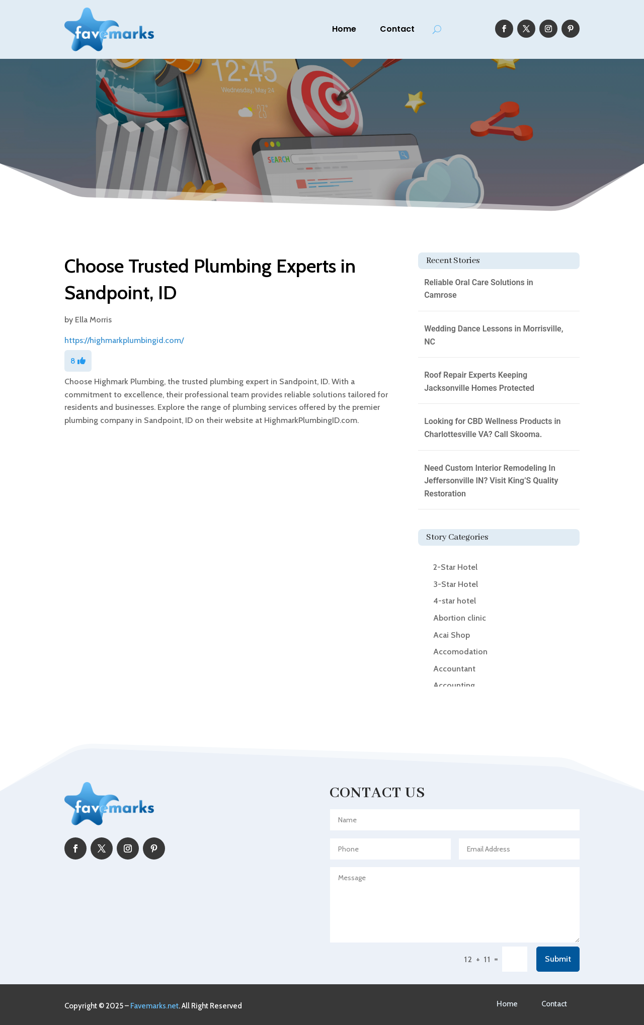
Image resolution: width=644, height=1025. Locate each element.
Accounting (454, 685)
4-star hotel (454, 601)
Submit (558, 959)
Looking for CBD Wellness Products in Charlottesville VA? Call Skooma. (492, 427)
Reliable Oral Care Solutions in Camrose (478, 289)
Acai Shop (451, 635)
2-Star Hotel (455, 567)
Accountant (454, 668)
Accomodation (460, 651)
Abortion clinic (459, 618)
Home (344, 29)
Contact (397, 29)
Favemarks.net (154, 1005)
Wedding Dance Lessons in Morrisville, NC (493, 335)
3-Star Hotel (455, 584)
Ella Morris (93, 319)
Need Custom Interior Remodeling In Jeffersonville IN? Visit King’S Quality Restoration (491, 480)
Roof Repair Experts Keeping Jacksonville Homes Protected (479, 381)
